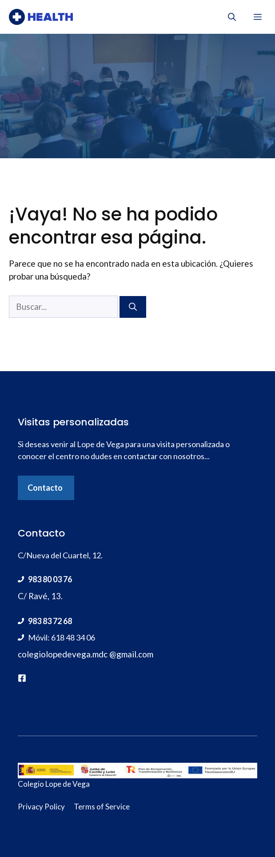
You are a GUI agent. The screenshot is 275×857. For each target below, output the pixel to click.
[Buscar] (133, 307)
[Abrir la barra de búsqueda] (232, 16)
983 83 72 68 (50, 621)
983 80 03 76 (50, 579)
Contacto (45, 488)
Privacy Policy (41, 806)
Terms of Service (102, 806)
